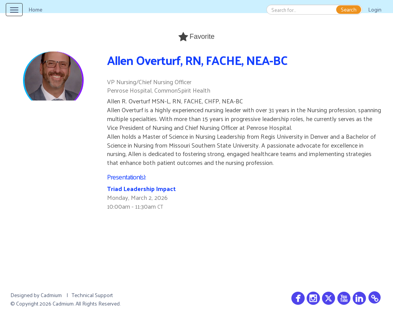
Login (374, 9)
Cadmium (51, 295)
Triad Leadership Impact (141, 188)
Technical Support (92, 295)
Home (35, 9)
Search (349, 9)
